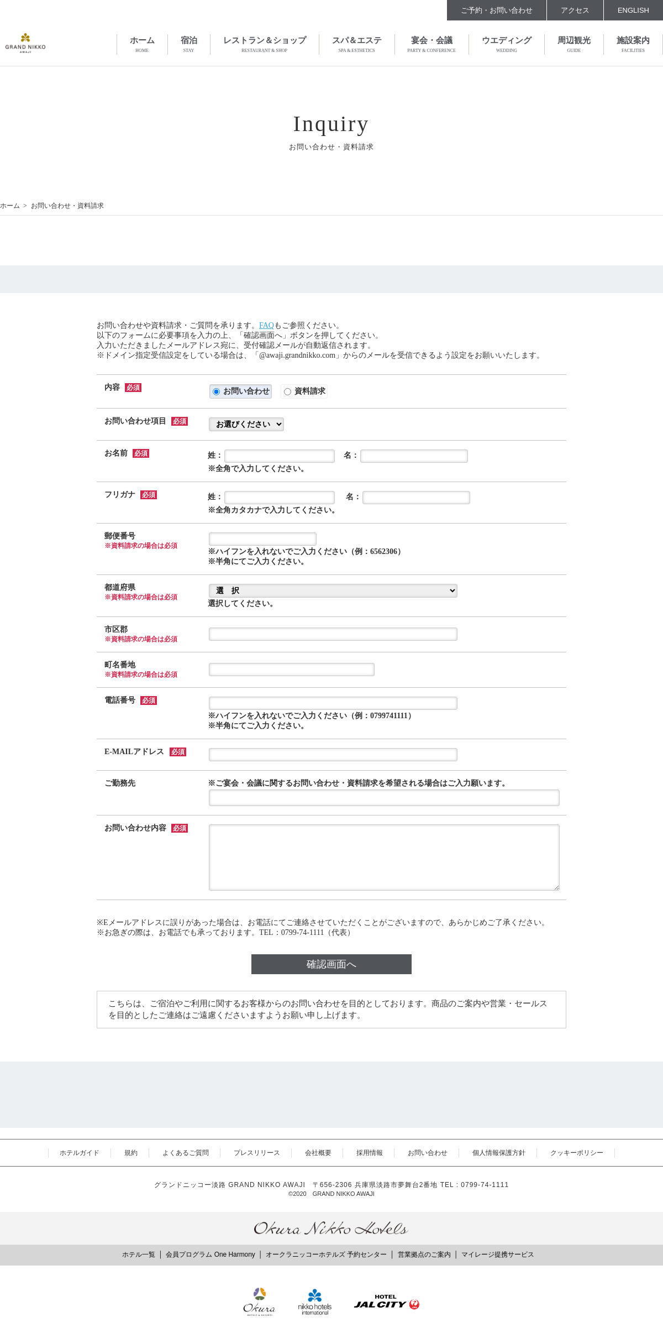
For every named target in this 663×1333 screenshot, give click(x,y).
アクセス (575, 10)
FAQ (266, 325)
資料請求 (304, 391)
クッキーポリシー (576, 1153)
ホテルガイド (79, 1153)
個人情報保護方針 (498, 1153)
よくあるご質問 (185, 1153)
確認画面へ (331, 964)
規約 (131, 1153)
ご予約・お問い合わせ (497, 10)
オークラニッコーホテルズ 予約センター (326, 1254)
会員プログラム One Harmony (210, 1254)
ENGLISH (633, 10)
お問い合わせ (241, 391)
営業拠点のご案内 (424, 1254)
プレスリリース (257, 1153)
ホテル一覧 (138, 1254)
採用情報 (369, 1153)
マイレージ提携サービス (497, 1254)
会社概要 (318, 1153)
